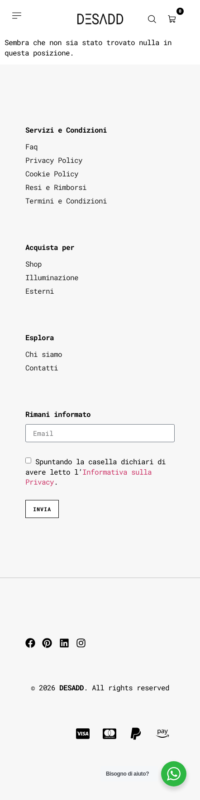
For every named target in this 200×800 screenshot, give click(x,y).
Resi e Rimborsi (55, 187)
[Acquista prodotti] (16, 15)
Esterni (39, 291)
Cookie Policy (51, 173)
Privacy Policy (53, 160)
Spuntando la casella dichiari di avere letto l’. (95, 471)
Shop (33, 263)
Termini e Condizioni (66, 200)
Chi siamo (43, 354)
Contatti (41, 367)
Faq (31, 146)
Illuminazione (51, 277)
